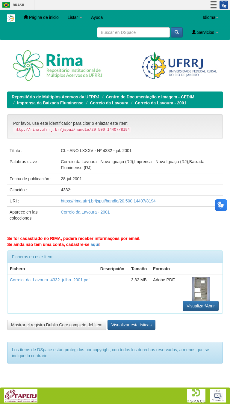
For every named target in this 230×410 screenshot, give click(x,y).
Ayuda (97, 17)
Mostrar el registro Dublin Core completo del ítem (56, 324)
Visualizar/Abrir (201, 306)
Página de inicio (41, 17)
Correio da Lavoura (109, 102)
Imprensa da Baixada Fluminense (50, 102)
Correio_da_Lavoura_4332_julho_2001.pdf (50, 279)
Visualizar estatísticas (131, 324)
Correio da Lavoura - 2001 (160, 102)
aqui (95, 244)
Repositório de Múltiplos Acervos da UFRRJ (55, 96)
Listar (75, 17)
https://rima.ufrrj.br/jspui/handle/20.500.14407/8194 (108, 201)
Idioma (210, 17)
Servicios (205, 32)
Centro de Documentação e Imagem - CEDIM (150, 96)
